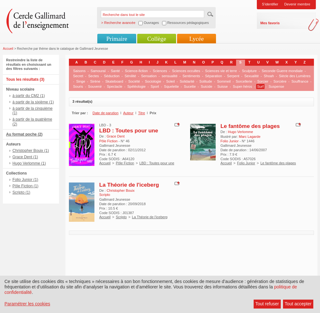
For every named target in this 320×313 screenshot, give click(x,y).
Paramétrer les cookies (27, 303)
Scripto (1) (21, 192)
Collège (156, 38)
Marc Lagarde (249, 136)
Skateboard (114, 81)
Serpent (233, 76)
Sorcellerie (244, 81)
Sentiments (191, 76)
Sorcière (280, 81)
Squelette (171, 86)
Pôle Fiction (125, 163)
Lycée (196, 38)
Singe (80, 81)
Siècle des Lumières (294, 76)
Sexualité (251, 76)
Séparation (213, 76)
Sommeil (224, 81)
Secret (78, 76)
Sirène (95, 81)
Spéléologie (136, 86)
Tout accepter (298, 303)
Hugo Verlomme (240, 132)
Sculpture (249, 71)
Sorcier (262, 81)
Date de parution (105, 113)
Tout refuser (267, 303)
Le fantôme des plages (250, 126)
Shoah (269, 76)
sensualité (170, 76)
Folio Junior (246, 163)
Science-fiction (136, 71)
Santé (115, 71)
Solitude (205, 81)
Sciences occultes (186, 71)
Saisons (79, 71)
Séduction (112, 76)
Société (134, 81)
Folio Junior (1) (25, 179)
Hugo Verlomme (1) (29, 163)
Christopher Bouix (120, 190)
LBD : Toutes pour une (128, 130)
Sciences (160, 71)
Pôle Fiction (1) (25, 186)
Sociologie (153, 81)
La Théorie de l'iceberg (129, 185)
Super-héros (242, 86)
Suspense (276, 86)
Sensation (149, 76)
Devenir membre (297, 4)
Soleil (170, 81)
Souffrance (300, 81)
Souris (78, 86)
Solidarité (187, 81)
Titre (141, 113)
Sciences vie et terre (221, 71)
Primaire (116, 38)
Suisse (222, 86)
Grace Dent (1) (25, 157)
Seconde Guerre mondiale (282, 71)
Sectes (93, 76)
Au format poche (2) (24, 134)
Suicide (206, 86)
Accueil (8, 48)
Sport (155, 86)
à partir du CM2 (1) (28, 95)
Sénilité (130, 76)
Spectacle (114, 86)
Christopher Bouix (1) (30, 150)
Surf (260, 86)
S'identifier (270, 4)
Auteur (128, 113)
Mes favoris (270, 23)
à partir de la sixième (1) (33, 102)
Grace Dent (115, 136)
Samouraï (98, 71)
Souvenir (95, 86)
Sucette (190, 86)
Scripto (121, 217)
